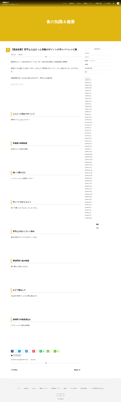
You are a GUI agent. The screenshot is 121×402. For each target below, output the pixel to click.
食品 (86, 71)
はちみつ (87, 57)
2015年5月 (87, 188)
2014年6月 (87, 212)
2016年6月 (87, 154)
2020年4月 (87, 82)
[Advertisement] (46, 97)
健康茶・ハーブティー (90, 60)
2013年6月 (87, 218)
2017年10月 (87, 122)
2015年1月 (87, 199)
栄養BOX (6, 2)
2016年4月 (87, 159)
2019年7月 (87, 93)
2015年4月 (87, 191)
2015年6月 (87, 186)
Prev (14, 370)
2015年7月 (87, 183)
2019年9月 (87, 87)
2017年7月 (87, 130)
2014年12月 (87, 202)
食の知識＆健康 (17, 355)
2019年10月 (87, 85)
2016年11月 (87, 141)
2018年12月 (87, 98)
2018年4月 (87, 111)
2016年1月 (87, 167)
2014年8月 (87, 207)
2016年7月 (87, 151)
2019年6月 (87, 95)
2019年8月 (87, 90)
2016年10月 (87, 143)
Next (77, 370)
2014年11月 (87, 204)
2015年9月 (87, 178)
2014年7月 (87, 210)
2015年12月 (87, 170)
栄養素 (86, 64)
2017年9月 (87, 125)
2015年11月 (87, 172)
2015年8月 (87, 180)
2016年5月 (87, 157)
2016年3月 (87, 162)
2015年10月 (87, 175)
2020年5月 (87, 79)
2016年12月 (87, 138)
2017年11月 (87, 119)
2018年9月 (87, 103)
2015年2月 (87, 196)
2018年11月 (87, 101)
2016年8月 (87, 149)
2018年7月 (87, 109)
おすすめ (87, 53)
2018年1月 (87, 117)
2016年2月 (87, 165)
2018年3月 (87, 114)
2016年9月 (87, 146)
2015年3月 (87, 194)
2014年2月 (87, 215)
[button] (118, 3)
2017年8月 (87, 127)
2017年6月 (87, 133)
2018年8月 (87, 106)
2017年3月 (87, 135)
